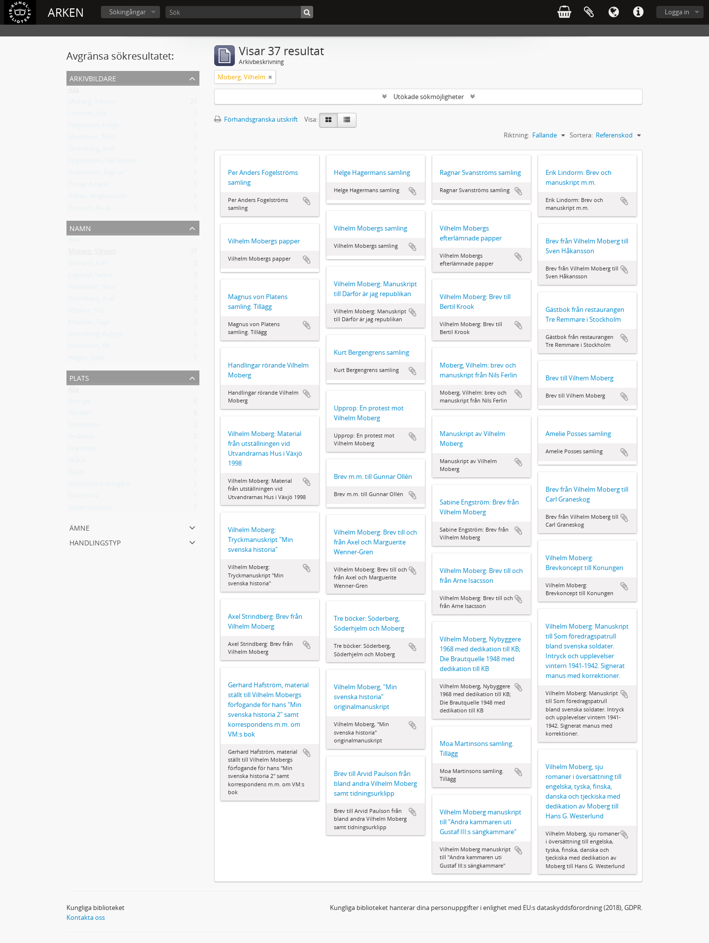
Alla (73, 91)
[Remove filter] (270, 77)
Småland (81, 438)
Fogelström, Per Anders (102, 162)
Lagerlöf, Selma (90, 276)
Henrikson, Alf (88, 347)
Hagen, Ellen (86, 359)
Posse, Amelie (88, 186)
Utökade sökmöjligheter (428, 96)
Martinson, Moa (91, 139)
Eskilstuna (83, 497)
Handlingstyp (95, 541)
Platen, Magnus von (97, 198)
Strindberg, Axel (91, 150)
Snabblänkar (638, 12)
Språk (613, 12)
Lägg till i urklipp (307, 201)
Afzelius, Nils (86, 312)
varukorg (564, 12)
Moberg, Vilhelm (92, 103)
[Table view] (346, 120)
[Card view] (328, 120)
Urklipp (589, 12)
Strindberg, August (95, 336)
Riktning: (516, 135)
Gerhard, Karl (87, 265)
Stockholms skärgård (99, 485)
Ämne (79, 527)
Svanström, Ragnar (96, 174)
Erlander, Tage (89, 324)
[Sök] (239, 12)
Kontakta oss (85, 917)
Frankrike (82, 450)
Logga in (677, 11)
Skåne (77, 462)
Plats (79, 377)
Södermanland (90, 509)
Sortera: (581, 135)
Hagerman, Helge (93, 127)
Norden (79, 414)
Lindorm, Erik (87, 115)
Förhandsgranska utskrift (256, 119)
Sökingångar (127, 11)
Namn (80, 227)
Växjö (76, 474)
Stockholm (84, 426)
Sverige (79, 403)
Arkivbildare (92, 77)
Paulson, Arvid (89, 209)
